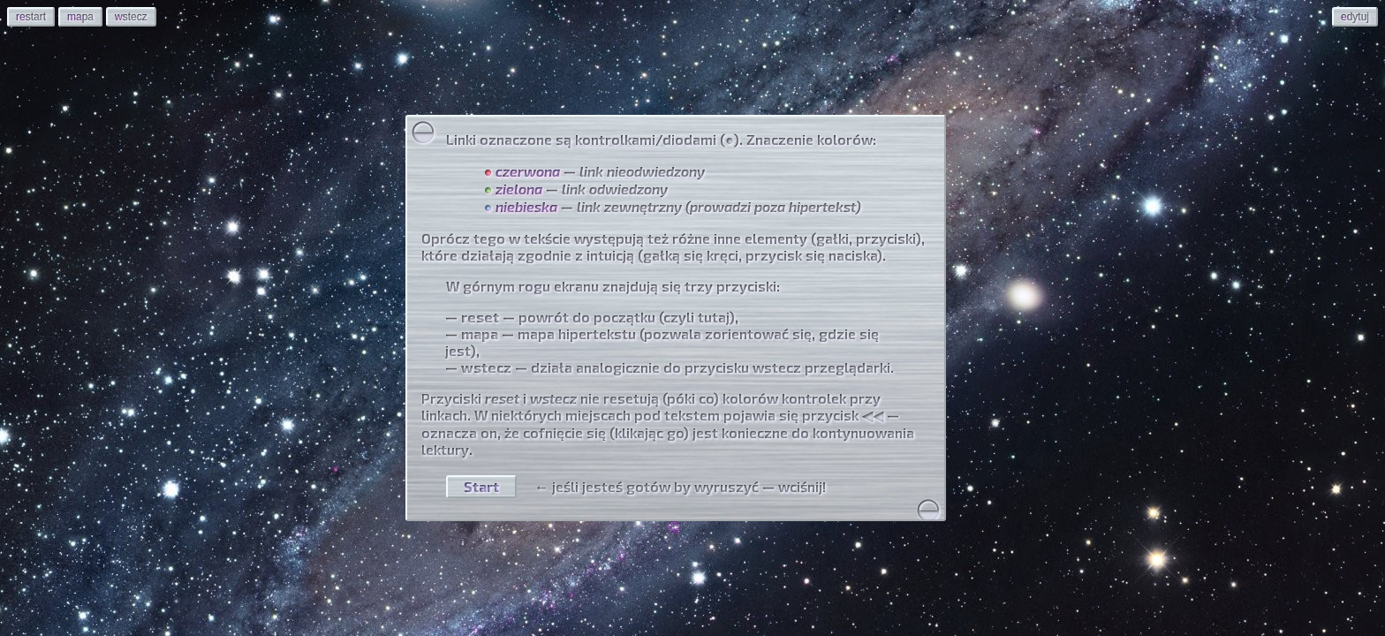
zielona (519, 188)
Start (481, 486)
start (31, 17)
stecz (131, 17)
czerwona (528, 171)
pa (80, 17)
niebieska (526, 206)
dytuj (1355, 17)
